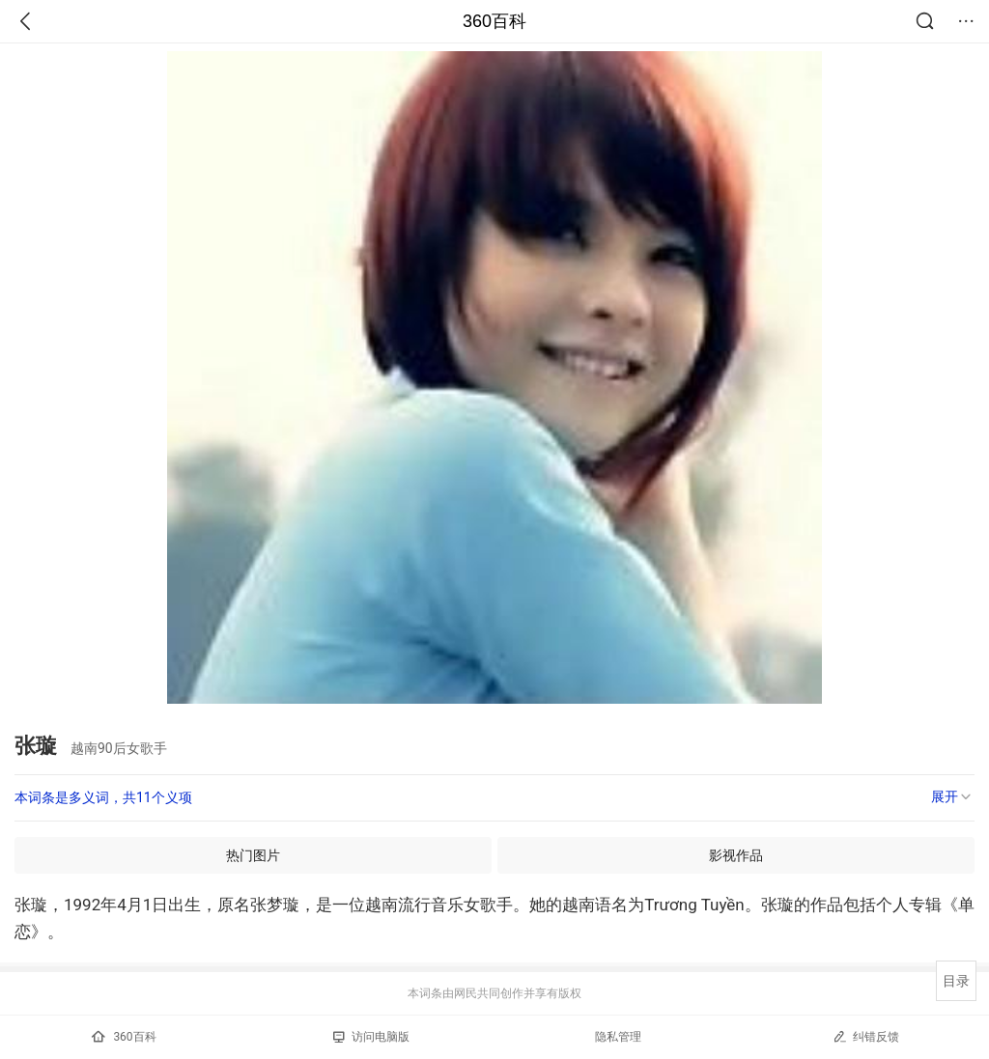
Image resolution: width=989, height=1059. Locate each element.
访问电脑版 (371, 1037)
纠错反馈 (866, 1036)
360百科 (494, 21)
